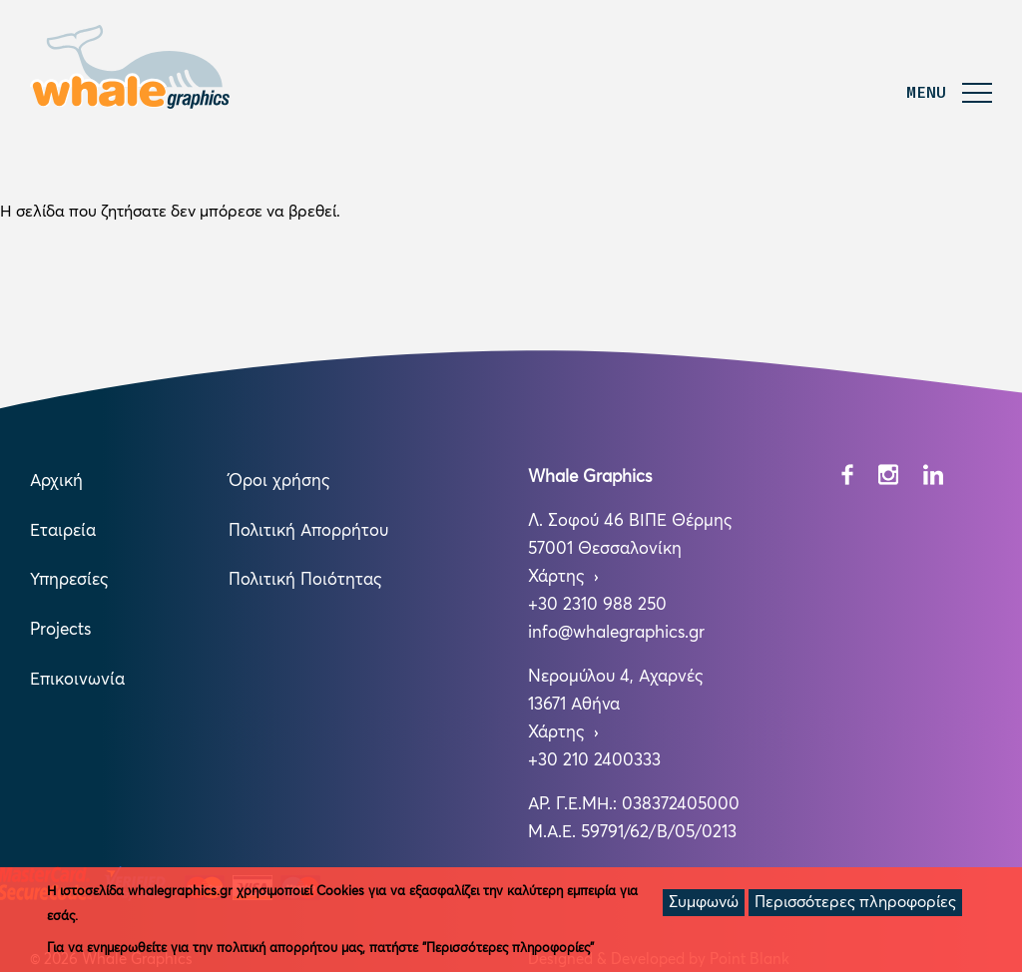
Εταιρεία (63, 531)
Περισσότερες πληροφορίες (855, 902)
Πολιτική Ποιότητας (305, 580)
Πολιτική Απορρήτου (308, 531)
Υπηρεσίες (69, 580)
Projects (60, 630)
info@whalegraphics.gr (616, 633)
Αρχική (56, 481)
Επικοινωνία (77, 680)
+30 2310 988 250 (597, 605)
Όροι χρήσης (279, 481)
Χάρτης (558, 577)
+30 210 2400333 (594, 760)
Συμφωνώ (704, 902)
